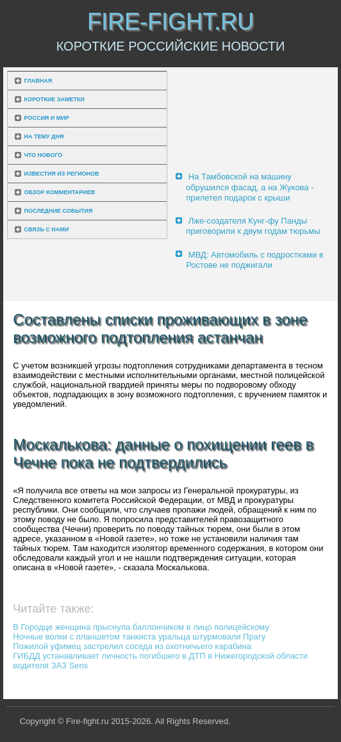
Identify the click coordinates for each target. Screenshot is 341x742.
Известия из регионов (61, 173)
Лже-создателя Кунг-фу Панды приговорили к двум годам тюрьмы (253, 226)
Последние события (58, 211)
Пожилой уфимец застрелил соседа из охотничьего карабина (132, 646)
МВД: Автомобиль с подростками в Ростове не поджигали (255, 260)
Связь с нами (46, 229)
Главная (38, 81)
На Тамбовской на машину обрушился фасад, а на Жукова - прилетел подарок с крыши (249, 187)
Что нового (43, 155)
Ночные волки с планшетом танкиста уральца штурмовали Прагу (139, 636)
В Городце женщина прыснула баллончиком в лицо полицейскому (141, 627)
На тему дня (44, 136)
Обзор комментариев (60, 192)
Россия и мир (46, 118)
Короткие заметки (54, 99)
